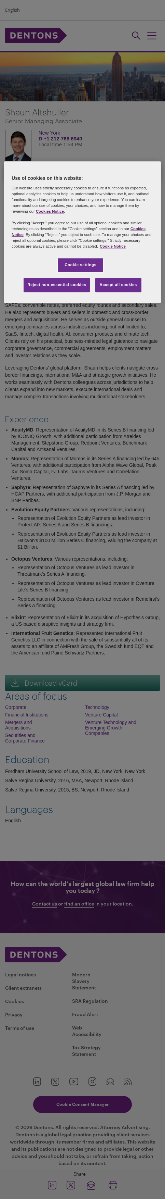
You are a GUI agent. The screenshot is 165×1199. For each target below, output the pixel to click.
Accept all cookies (118, 285)
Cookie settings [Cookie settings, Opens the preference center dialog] (80, 265)
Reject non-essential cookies (56, 285)
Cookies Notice (50, 211)
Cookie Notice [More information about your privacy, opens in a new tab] (113, 247)
